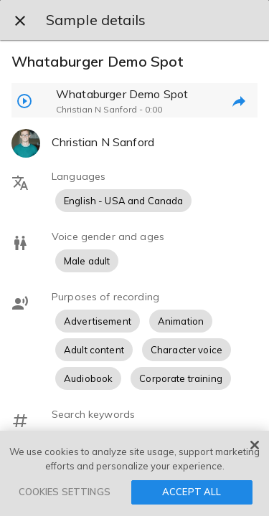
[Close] (254, 445)
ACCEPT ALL (191, 491)
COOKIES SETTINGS (64, 491)
